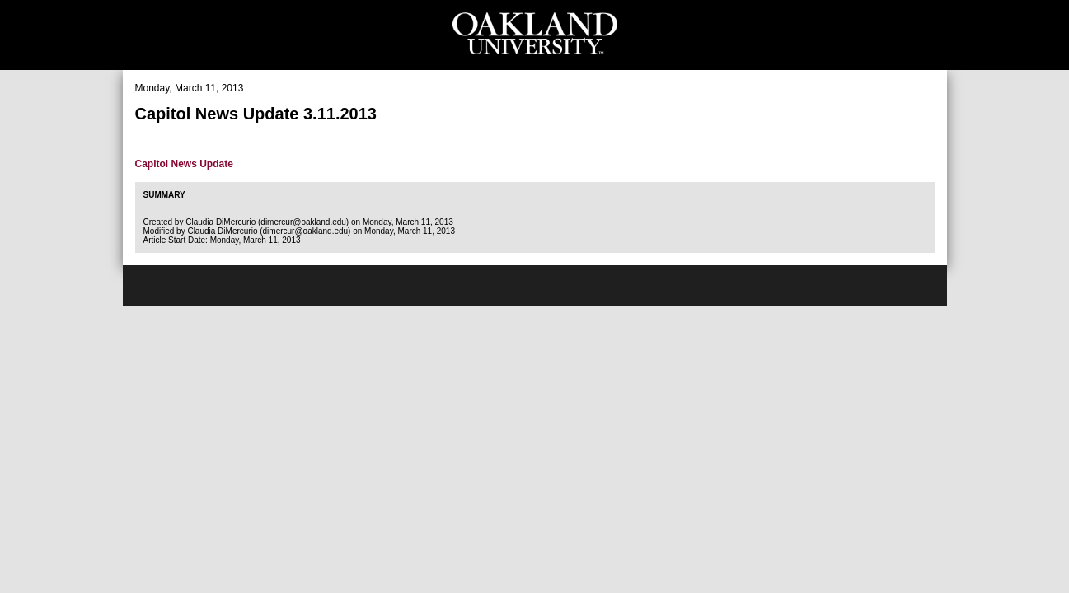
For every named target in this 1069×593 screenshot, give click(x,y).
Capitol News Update (184, 164)
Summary (164, 194)
